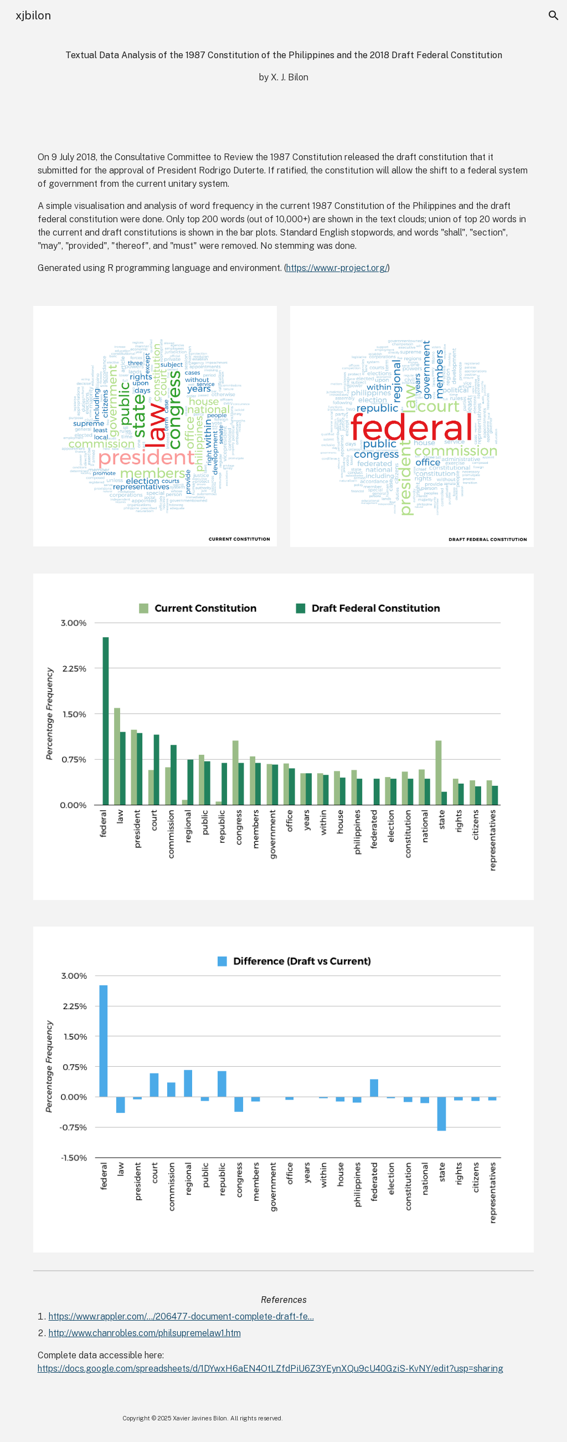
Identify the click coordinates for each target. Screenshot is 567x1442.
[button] (553, 15)
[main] (283, 66)
